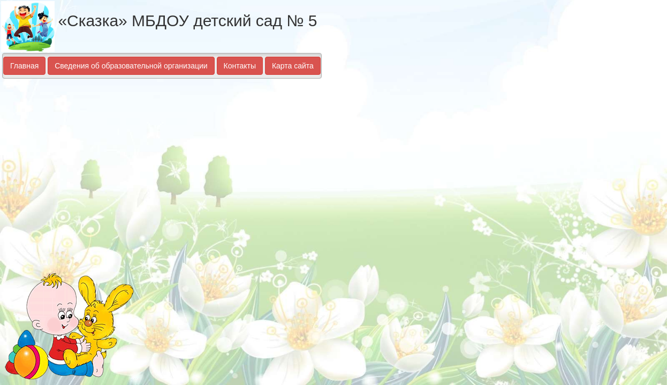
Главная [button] (24, 65)
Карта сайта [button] (293, 65)
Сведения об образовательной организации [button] (131, 65)
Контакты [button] (240, 65)
